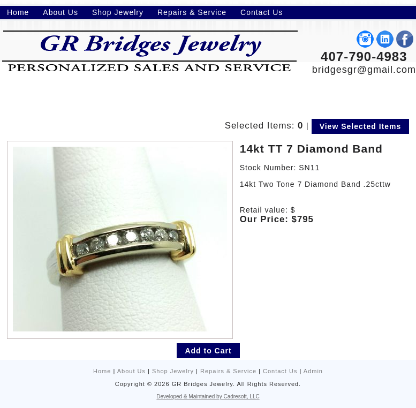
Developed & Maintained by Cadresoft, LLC (207, 396)
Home (102, 371)
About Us (131, 371)
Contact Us (280, 371)
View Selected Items (361, 126)
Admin (313, 371)
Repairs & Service (228, 371)
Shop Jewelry (173, 371)
